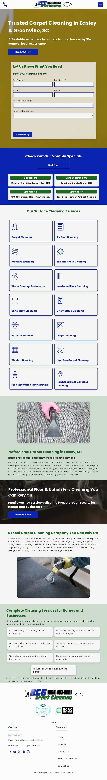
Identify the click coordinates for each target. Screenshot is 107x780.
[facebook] (10, 752)
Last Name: (59, 80)
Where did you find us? (24, 111)
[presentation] (31, 124)
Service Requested (22, 100)
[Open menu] (100, 4)
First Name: (18, 80)
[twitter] (19, 752)
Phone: (57, 90)
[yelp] (23, 752)
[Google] (28, 752)
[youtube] (15, 752)
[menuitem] (77, 737)
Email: (15, 90)
